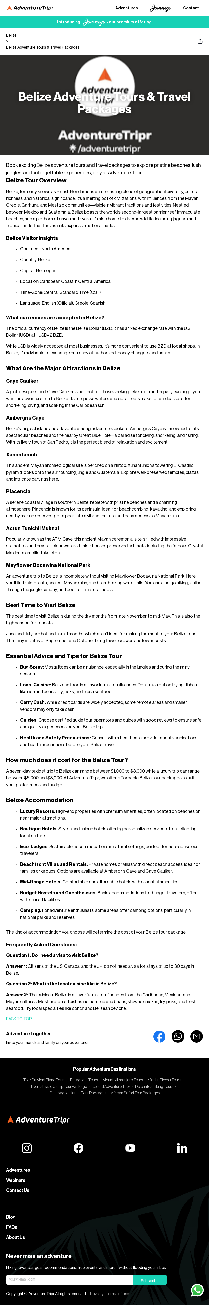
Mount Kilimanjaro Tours (123, 1080)
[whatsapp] (178, 1036)
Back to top (19, 1019)
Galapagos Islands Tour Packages (77, 1093)
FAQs (11, 1227)
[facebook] (159, 1037)
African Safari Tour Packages (135, 1093)
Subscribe (150, 1281)
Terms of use (117, 1294)
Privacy (97, 1294)
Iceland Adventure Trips (111, 1087)
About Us (15, 1237)
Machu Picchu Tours (164, 1080)
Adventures (126, 8)
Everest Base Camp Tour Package (59, 1087)
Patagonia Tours (84, 1080)
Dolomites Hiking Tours (154, 1087)
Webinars (15, 1180)
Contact (191, 8)
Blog (11, 1217)
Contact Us (17, 1190)
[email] (196, 1036)
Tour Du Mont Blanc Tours (44, 1080)
